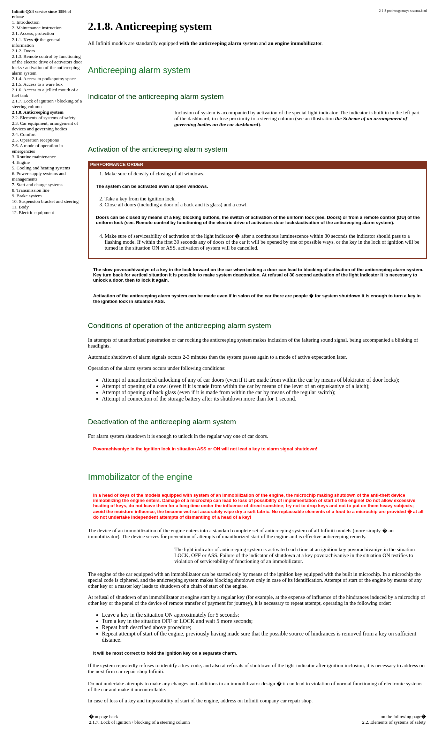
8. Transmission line (31, 190)
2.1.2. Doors (23, 50)
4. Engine (21, 162)
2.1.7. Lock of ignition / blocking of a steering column (139, 722)
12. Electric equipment (33, 212)
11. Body (20, 206)
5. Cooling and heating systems (41, 167)
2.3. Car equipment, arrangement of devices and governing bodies (45, 126)
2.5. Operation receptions (35, 140)
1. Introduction (25, 22)
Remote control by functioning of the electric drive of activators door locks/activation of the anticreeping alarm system (264, 222)
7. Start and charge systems (37, 184)
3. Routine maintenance (34, 156)
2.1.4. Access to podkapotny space (44, 78)
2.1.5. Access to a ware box (37, 84)
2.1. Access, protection (33, 33)
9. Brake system (27, 195)
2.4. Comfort (24, 134)
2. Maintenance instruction (37, 27)
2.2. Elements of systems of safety (44, 117)
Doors (333, 217)
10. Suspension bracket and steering (45, 201)
